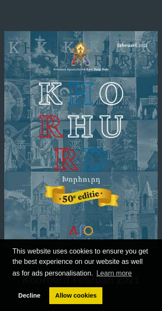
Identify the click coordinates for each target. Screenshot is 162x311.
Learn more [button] (114, 273)
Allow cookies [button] (76, 295)
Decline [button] (29, 295)
